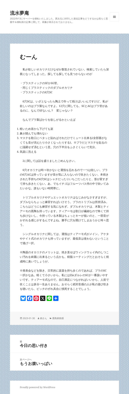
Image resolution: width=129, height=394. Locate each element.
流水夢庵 (19, 13)
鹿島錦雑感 (58, 318)
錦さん (43, 318)
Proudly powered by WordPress (37, 387)
